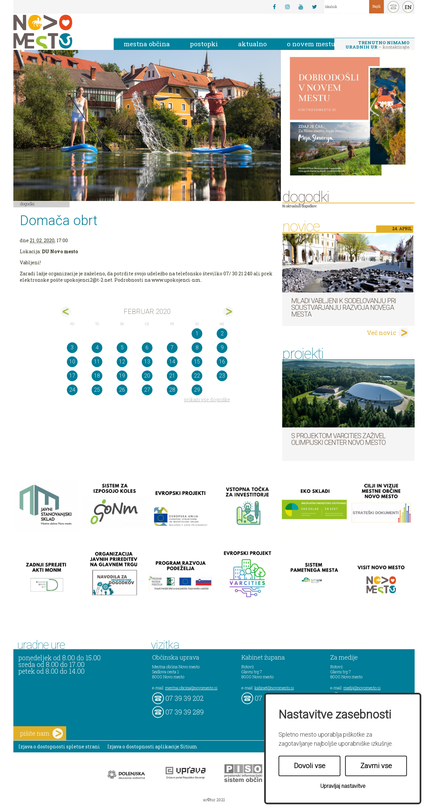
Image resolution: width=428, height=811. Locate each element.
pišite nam (41, 733)
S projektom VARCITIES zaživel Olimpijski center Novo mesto (338, 439)
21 (172, 376)
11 (97, 361)
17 (72, 376)
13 (147, 361)
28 (172, 390)
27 (147, 390)
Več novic (381, 333)
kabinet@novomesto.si (274, 687)
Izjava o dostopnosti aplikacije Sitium (152, 746)
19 (122, 376)
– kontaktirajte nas (377, 45)
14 (172, 361)
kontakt (393, 7)
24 (72, 390)
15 (197, 361)
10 (72, 361)
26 (122, 390)
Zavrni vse (376, 766)
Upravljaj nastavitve (342, 786)
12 (122, 361)
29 (197, 390)
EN (408, 7)
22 (197, 376)
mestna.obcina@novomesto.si (191, 687)
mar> (228, 312)
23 (222, 376)
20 (147, 376)
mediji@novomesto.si (362, 687)
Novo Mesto (58, 32)
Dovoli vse (309, 766)
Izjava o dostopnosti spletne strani (59, 746)
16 (222, 361)
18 (97, 376)
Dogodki (27, 204)
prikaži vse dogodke (207, 399)
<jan (66, 312)
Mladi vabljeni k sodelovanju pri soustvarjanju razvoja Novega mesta (343, 307)
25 (97, 390)
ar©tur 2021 (214, 799)
